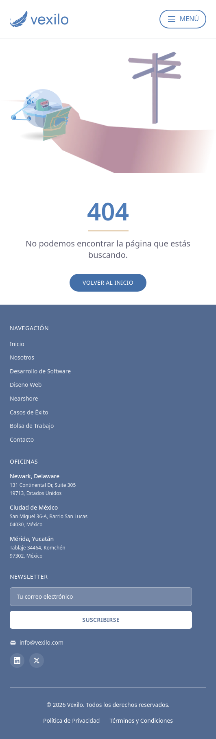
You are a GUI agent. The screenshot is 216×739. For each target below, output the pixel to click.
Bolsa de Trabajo (32, 425)
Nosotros (22, 357)
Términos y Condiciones (141, 720)
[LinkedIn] (17, 660)
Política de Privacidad (71, 720)
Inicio (17, 344)
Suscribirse (101, 619)
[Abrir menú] (182, 19)
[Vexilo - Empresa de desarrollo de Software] (39, 19)
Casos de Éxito (29, 412)
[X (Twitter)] (36, 660)
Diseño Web (25, 384)
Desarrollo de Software (40, 371)
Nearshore (24, 398)
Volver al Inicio (108, 282)
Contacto (22, 439)
